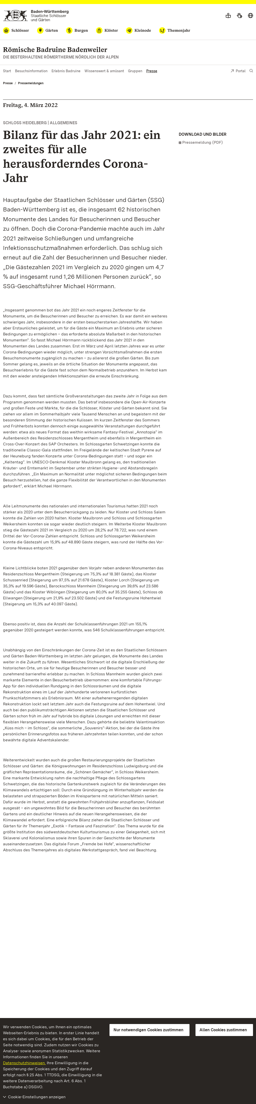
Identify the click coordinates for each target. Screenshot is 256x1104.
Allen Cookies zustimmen (223, 1030)
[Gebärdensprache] (239, 15)
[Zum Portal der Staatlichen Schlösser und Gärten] (36, 15)
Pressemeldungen (31, 83)
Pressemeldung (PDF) (202, 142)
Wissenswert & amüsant (104, 71)
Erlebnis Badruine (66, 71)
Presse (151, 71)
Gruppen (135, 71)
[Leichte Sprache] (228, 15)
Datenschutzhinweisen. (24, 1063)
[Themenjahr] (174, 30)
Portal (238, 71)
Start (7, 71)
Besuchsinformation (31, 71)
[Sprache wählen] (250, 15)
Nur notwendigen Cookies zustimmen (149, 1030)
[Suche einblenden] (251, 71)
